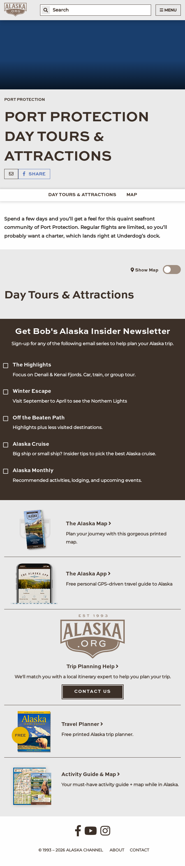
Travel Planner (82, 724)
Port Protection (24, 100)
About (117, 850)
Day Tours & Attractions (82, 195)
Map (131, 195)
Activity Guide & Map (90, 774)
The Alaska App (88, 574)
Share (34, 174)
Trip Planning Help (92, 666)
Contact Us (92, 691)
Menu (168, 10)
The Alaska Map (88, 523)
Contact (139, 850)
